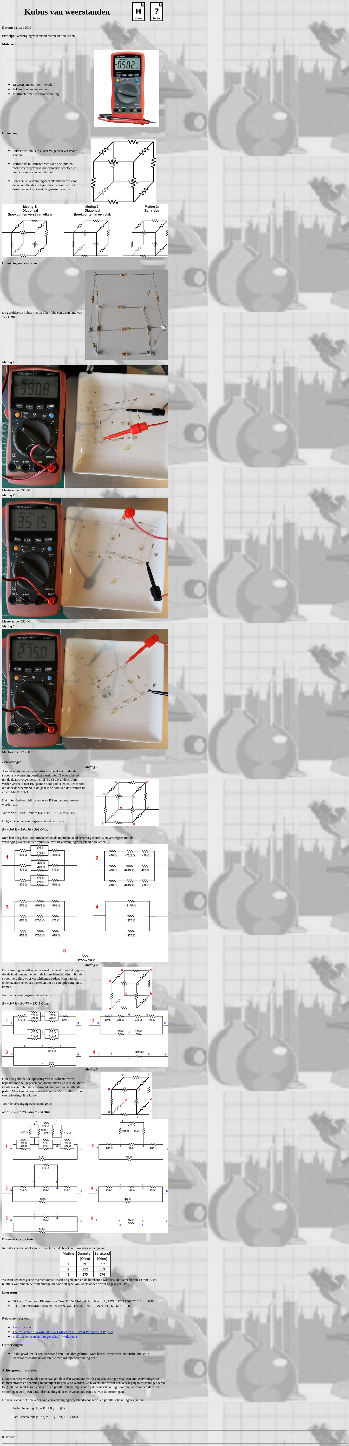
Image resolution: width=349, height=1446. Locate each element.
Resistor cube (21, 1327)
